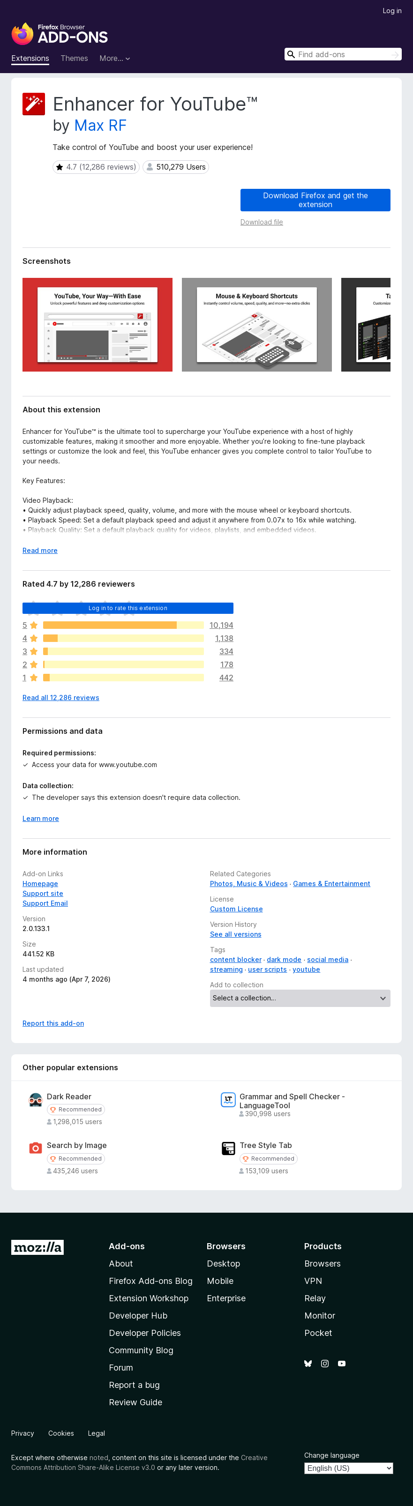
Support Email (45, 903)
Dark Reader (69, 1096)
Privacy (22, 1433)
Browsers (322, 1263)
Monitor (319, 1315)
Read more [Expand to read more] (40, 550)
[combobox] (343, 54)
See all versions (236, 934)
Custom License (236, 909)
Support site (43, 893)
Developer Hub (138, 1315)
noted (99, 1457)
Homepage (40, 883)
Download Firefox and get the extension (315, 200)
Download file (261, 222)
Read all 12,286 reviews (61, 697)
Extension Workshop (148, 1298)
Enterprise (226, 1298)
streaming (226, 969)
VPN (313, 1281)
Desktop (223, 1263)
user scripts (267, 969)
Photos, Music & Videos (249, 883)
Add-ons (127, 1246)
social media (327, 959)
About (121, 1263)
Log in (392, 11)
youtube (306, 969)
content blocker (236, 959)
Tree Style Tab (266, 1145)
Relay (315, 1298)
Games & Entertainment (331, 883)
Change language (332, 1455)
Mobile (220, 1281)
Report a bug (134, 1385)
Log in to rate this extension (128, 607)
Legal (96, 1433)
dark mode (284, 959)
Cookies (61, 1433)
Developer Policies (145, 1333)
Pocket (318, 1333)
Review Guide (135, 1402)
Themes (74, 58)
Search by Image (77, 1145)
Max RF (100, 125)
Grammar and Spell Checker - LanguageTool (292, 1101)
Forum (121, 1367)
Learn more (41, 818)
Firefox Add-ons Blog (151, 1281)
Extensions (30, 58)
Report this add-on (53, 1023)
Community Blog (141, 1350)
